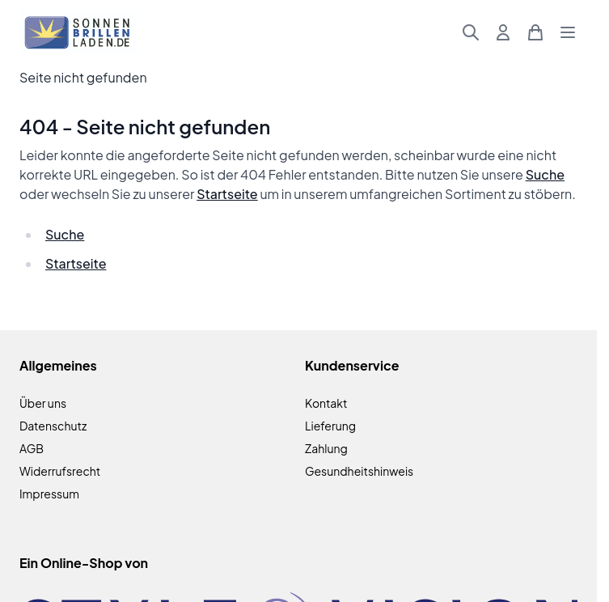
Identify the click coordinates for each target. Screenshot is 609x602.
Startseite (227, 193)
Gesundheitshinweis (359, 471)
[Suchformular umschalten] (470, 32)
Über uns (42, 403)
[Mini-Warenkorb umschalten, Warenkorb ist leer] (535, 32)
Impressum (49, 493)
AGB (31, 448)
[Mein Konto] (503, 32)
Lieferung (330, 425)
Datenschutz (53, 425)
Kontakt (326, 403)
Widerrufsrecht (59, 471)
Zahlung (326, 448)
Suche (545, 174)
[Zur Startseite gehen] (78, 33)
